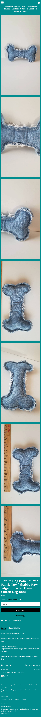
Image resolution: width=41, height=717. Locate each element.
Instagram (23, 699)
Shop (2, 690)
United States (12, 599)
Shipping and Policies (17, 690)
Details (3, 628)
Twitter (10, 699)
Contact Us (28, 690)
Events (34, 690)
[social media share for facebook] (2, 621)
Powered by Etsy (5, 713)
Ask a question (17, 621)
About (7, 690)
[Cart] (39, 2)
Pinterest (16, 699)
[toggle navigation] (2, 2)
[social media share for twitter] (6, 621)
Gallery (3, 692)
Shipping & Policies (14, 628)
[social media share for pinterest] (10, 621)
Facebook (4, 699)
